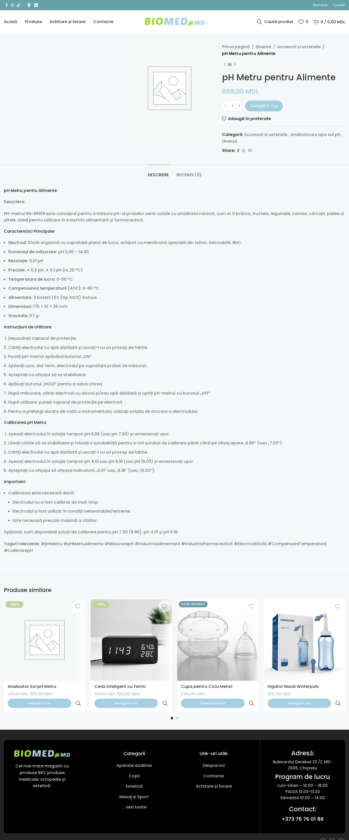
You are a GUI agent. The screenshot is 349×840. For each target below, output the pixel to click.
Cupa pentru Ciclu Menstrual (211, 686)
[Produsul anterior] (224, 64)
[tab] (158, 172)
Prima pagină (236, 47)
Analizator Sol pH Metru (32, 686)
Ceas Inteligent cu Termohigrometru (132, 686)
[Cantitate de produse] (232, 106)
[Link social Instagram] (12, 5)
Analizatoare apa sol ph (315, 135)
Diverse (263, 47)
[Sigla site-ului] (175, 21)
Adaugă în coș (264, 105)
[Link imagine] (42, 742)
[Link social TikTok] (18, 5)
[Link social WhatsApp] (244, 150)
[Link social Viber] (250, 150)
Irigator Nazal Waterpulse (294, 686)
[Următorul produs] (234, 64)
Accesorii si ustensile (299, 47)
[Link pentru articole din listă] (134, 754)
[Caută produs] (275, 22)
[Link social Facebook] (6, 5)
